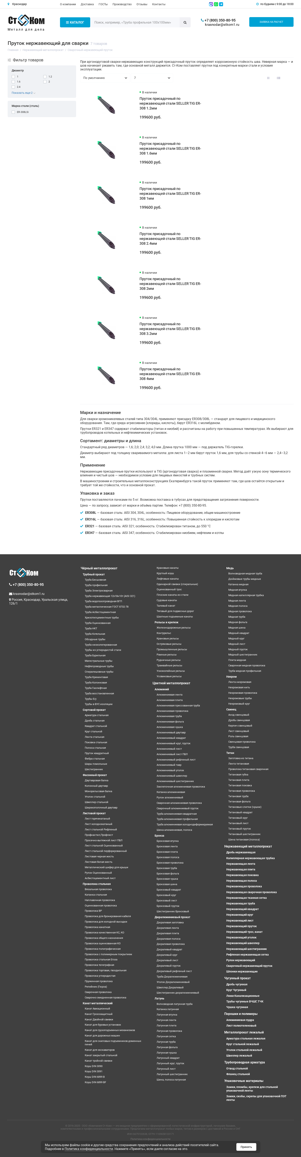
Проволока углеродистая (100, 975)
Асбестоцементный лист (100, 878)
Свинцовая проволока (241, 741)
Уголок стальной (95, 796)
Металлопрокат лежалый (244, 1032)
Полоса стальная (95, 747)
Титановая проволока (241, 790)
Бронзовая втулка (168, 840)
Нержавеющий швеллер (243, 943)
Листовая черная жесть (99, 856)
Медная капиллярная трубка (246, 595)
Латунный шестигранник (172, 1074)
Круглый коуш (165, 573)
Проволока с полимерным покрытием (108, 954)
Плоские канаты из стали (172, 594)
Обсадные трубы (95, 639)
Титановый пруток (239, 828)
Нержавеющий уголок (241, 937)
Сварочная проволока (98, 992)
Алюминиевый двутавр (171, 732)
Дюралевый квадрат (169, 949)
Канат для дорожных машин (102, 1035)
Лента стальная (94, 736)
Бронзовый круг (166, 895)
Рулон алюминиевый (170, 797)
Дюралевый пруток (169, 965)
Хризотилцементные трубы (102, 617)
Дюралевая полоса (168, 938)
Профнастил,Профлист (99, 834)
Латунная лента (166, 1020)
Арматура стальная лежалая (245, 1038)
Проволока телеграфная (99, 964)
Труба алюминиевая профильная (177, 819)
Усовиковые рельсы (169, 676)
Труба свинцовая (238, 747)
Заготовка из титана (240, 758)
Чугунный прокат (237, 978)
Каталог (75, 22)
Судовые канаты (167, 600)
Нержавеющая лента (240, 863)
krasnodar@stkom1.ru (222, 25)
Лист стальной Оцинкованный (104, 845)
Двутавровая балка (96, 780)
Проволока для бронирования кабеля (108, 916)
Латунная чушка (167, 1052)
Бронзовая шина (167, 884)
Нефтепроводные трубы (99, 666)
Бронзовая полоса (168, 857)
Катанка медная (238, 584)
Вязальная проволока (98, 889)
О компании (68, 4)
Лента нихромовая (239, 681)
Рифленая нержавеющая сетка (247, 954)
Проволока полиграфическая (103, 948)
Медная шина (236, 627)
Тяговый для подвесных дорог (175, 611)
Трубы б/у (90, 698)
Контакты (158, 4)
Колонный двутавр (96, 785)
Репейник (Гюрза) (96, 986)
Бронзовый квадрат (169, 889)
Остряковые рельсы (169, 643)
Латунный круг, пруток (170, 1063)
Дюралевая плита (168, 933)
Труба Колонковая (96, 682)
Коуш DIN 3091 (93, 1071)
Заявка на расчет (271, 21)
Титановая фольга (239, 801)
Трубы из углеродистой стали (103, 649)
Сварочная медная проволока (246, 665)
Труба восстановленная (99, 693)
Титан (230, 752)
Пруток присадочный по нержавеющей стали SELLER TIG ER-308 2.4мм (170, 239)
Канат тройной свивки (98, 1060)
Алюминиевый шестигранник (175, 781)
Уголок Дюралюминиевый (173, 982)
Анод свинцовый (238, 714)
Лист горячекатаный (97, 818)
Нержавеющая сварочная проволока (251, 892)
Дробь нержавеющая (240, 852)
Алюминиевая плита (170, 700)
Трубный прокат (94, 574)
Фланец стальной (238, 1074)
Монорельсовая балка (98, 791)
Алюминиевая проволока (172, 710)
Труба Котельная (95, 633)
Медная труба (236, 616)
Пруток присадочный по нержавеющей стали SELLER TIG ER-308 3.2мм (170, 329)
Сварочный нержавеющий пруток (249, 965)
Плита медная (237, 660)
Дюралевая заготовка (170, 922)
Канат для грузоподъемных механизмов (110, 1030)
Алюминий (162, 689)
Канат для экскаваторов (100, 1049)
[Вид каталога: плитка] (268, 78)
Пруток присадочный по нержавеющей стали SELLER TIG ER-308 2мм (170, 284)
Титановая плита (238, 779)
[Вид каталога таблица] (289, 78)
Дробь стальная (94, 720)
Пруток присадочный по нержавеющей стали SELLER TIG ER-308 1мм (170, 193)
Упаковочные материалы (243, 1081)
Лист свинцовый (238, 731)
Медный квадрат (238, 633)
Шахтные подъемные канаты (175, 616)
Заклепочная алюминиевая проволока (181, 786)
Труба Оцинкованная (98, 622)
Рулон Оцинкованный (98, 872)
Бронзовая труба (167, 868)
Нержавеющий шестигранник (246, 949)
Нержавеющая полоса (241, 880)
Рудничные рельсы (169, 660)
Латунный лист (166, 1068)
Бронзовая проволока (170, 862)
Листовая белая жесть (98, 861)
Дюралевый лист (167, 960)
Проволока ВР (93, 910)
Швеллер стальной (96, 802)
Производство (122, 4)
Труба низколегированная (101, 644)
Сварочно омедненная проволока (105, 997)
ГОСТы (103, 4)
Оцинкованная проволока (101, 905)
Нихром (231, 676)
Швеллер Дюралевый (170, 987)
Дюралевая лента (168, 927)
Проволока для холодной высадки (106, 921)
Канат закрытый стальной (101, 1055)
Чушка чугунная (237, 1007)
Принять (246, 1147)
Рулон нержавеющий (240, 960)
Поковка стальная (96, 742)
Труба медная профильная (244, 670)
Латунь (159, 998)
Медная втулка (237, 589)
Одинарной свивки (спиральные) (177, 584)
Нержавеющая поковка (242, 875)
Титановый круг (238, 817)
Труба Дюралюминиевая (172, 976)
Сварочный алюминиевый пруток (178, 808)
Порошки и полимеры (241, 1014)
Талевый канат (166, 605)
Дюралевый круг (167, 954)
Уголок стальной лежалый (244, 1050)
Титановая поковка (240, 785)
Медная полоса (237, 605)
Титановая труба (238, 796)
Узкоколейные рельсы (171, 670)
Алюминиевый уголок (170, 770)
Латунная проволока (169, 1030)
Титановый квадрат (240, 812)
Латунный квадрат (168, 1057)
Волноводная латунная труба (174, 1003)
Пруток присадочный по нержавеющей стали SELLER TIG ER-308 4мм (170, 374)
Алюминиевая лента (169, 694)
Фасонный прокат (95, 775)
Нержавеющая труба (240, 903)
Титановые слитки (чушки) (245, 806)
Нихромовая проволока (242, 692)
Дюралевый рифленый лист (174, 971)
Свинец (231, 709)
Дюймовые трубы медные (244, 578)
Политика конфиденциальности (150, 1138)
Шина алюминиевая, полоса (174, 829)
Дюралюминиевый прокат (172, 917)
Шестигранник (94, 769)
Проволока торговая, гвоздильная (105, 970)
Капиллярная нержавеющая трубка (250, 858)
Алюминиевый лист (169, 748)
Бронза (159, 835)
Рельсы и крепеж (166, 622)
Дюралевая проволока (171, 943)
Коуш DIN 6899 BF (95, 1082)
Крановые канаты (168, 567)
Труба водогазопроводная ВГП (103, 601)
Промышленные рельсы (172, 649)
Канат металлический (98, 1003)
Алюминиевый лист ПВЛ (172, 754)
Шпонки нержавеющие (242, 971)
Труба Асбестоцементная (100, 612)
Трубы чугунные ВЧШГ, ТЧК (244, 1001)
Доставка (87, 4)
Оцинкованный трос (169, 589)
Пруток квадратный (97, 753)
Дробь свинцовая (239, 720)
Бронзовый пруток (168, 905)
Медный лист (236, 643)
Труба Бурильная (95, 655)
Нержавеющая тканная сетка (246, 897)
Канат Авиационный (97, 1008)
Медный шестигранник (242, 654)
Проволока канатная (97, 927)
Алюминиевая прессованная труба (178, 705)
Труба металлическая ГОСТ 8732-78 (106, 606)
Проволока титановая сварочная (248, 769)
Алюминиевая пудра (240, 1020)
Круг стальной (93, 731)
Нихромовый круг (239, 703)
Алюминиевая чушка (170, 727)
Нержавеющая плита (240, 869)
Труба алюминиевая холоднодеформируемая (185, 824)
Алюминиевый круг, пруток (173, 743)
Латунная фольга (167, 1047)
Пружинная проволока (99, 981)
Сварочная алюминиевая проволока (179, 802)
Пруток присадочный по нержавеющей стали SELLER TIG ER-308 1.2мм (170, 103)
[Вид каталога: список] (278, 78)
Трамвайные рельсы (169, 665)
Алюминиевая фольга (170, 721)
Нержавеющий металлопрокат (248, 846)
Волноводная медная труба (245, 573)
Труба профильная (96, 585)
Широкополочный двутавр (101, 807)
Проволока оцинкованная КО (103, 943)
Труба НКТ (91, 628)
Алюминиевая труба (169, 716)
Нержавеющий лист (239, 920)
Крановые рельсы (168, 638)
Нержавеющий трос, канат (244, 931)
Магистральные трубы (98, 660)
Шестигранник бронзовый (173, 911)
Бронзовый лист (167, 900)
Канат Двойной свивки (99, 1019)
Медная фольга (237, 622)
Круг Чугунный (236, 990)
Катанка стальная (96, 894)
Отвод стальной (237, 1068)
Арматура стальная (97, 715)
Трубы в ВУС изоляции (99, 704)
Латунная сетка (166, 1036)
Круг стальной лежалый (242, 1044)
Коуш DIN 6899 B (95, 1076)
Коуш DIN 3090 (93, 1066)
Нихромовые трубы (240, 698)
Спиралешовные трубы (99, 671)
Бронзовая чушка (167, 878)
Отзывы (142, 4)
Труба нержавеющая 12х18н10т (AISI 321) (110, 596)
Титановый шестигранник (244, 834)
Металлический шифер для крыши (106, 867)
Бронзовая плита (167, 851)
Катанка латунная (168, 1009)
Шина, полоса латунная (171, 1079)
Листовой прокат (94, 813)
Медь (230, 568)
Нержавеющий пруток (241, 926)
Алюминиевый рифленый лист (176, 759)
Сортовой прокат (94, 709)
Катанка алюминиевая (171, 792)
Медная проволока (240, 611)
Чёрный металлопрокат (99, 568)
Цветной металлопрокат (171, 683)
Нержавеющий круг (239, 914)
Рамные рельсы (167, 654)
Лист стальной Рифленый (101, 829)
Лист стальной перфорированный (106, 851)
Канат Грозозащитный (99, 1014)
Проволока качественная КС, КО (104, 932)
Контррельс (164, 633)
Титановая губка (238, 774)
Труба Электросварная (99, 590)
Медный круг (236, 638)
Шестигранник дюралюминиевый (178, 992)
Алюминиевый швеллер (172, 775)
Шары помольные (96, 763)
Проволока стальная (97, 884)
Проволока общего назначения (104, 937)
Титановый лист (238, 823)
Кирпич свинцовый (240, 725)
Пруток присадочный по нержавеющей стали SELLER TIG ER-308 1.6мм (170, 148)
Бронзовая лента (167, 846)
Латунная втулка (167, 1014)
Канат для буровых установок (103, 1024)
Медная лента (237, 600)
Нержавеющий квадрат (242, 909)
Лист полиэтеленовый (241, 1025)
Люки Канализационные (243, 995)
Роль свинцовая (238, 736)
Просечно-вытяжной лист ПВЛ (103, 840)
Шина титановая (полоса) (244, 839)
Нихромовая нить (239, 687)
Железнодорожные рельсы (174, 627)
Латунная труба (166, 1041)
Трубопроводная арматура (244, 1062)
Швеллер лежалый (239, 1055)
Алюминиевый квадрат (171, 737)
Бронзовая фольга (168, 873)
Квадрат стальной (96, 726)
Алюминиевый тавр (169, 764)
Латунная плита (166, 1025)
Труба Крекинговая (96, 677)
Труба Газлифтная (96, 687)
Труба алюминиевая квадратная (177, 813)
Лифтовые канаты (168, 578)
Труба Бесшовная (95, 579)
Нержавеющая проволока (244, 886)
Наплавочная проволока (100, 900)
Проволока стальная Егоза (101, 959)
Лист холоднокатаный (98, 824)
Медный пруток (238, 649)
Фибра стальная (95, 758)
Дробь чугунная (236, 984)
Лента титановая (238, 763)
